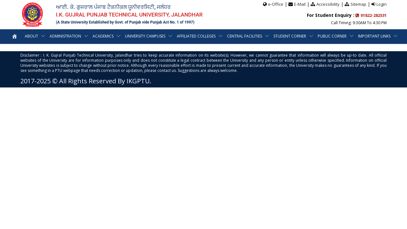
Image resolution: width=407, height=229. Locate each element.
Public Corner (332, 36)
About (31, 36)
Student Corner (289, 36)
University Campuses (145, 36)
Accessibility (328, 4)
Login (381, 4)
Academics (103, 36)
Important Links (374, 36)
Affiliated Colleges (196, 36)
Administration (65, 36)
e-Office (275, 4)
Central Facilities (244, 36)
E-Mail (300, 4)
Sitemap (358, 4)
